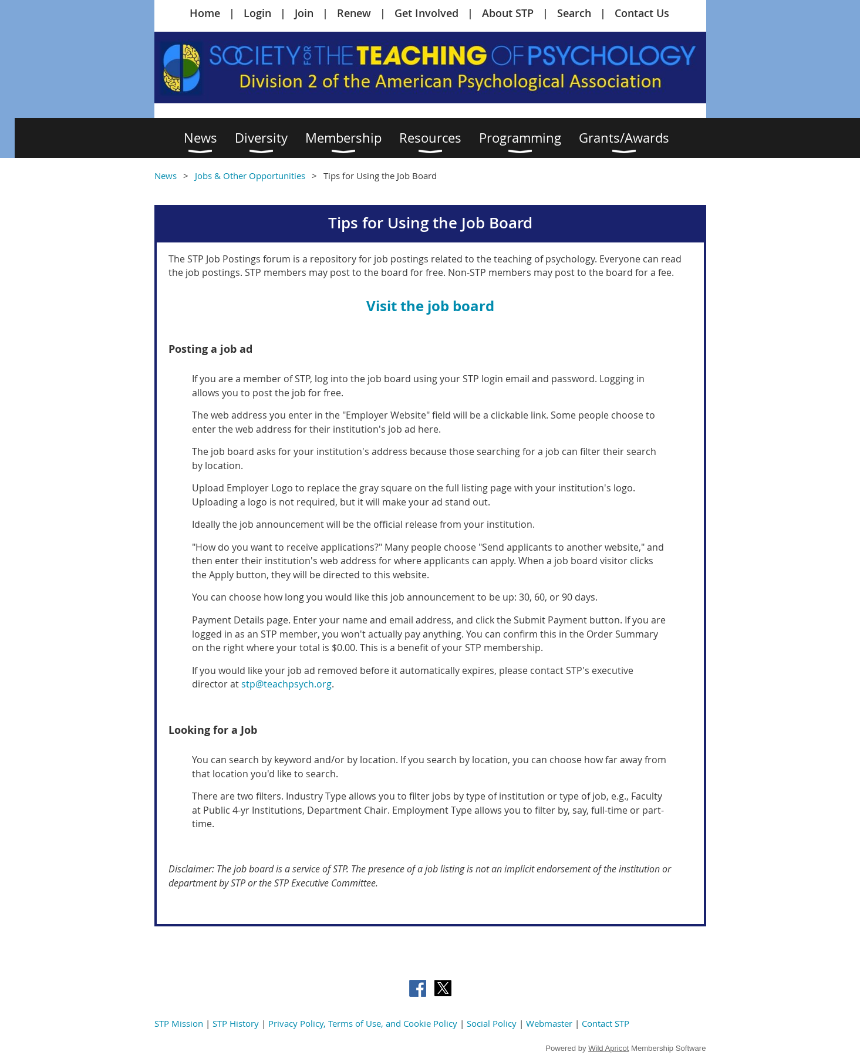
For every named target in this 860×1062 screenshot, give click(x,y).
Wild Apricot (608, 1048)
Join (304, 13)
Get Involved (426, 13)
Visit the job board (430, 306)
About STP (508, 13)
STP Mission (178, 1023)
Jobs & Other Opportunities (250, 175)
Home (205, 13)
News (165, 175)
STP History (236, 1023)
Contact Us (642, 13)
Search (574, 13)
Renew (354, 13)
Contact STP (605, 1023)
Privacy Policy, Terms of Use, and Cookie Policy (362, 1023)
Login (257, 13)
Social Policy (492, 1023)
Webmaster (549, 1023)
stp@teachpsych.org (285, 683)
